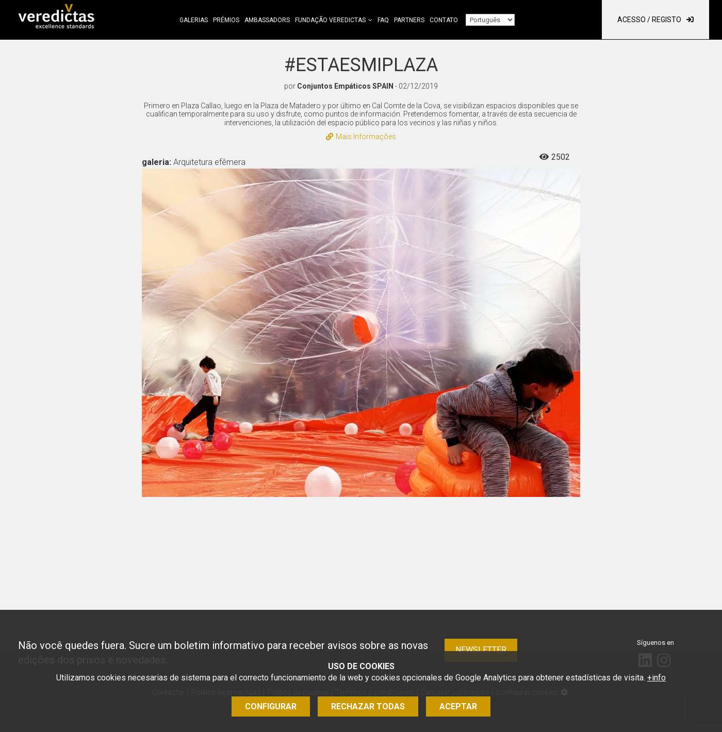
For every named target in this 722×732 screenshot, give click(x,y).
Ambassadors (267, 20)
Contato (444, 20)
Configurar (271, 706)
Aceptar (458, 706)
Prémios (226, 20)
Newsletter (480, 650)
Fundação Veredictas (330, 20)
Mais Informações (361, 136)
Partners (409, 20)
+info (656, 678)
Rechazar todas (368, 706)
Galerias (193, 20)
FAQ (383, 20)
